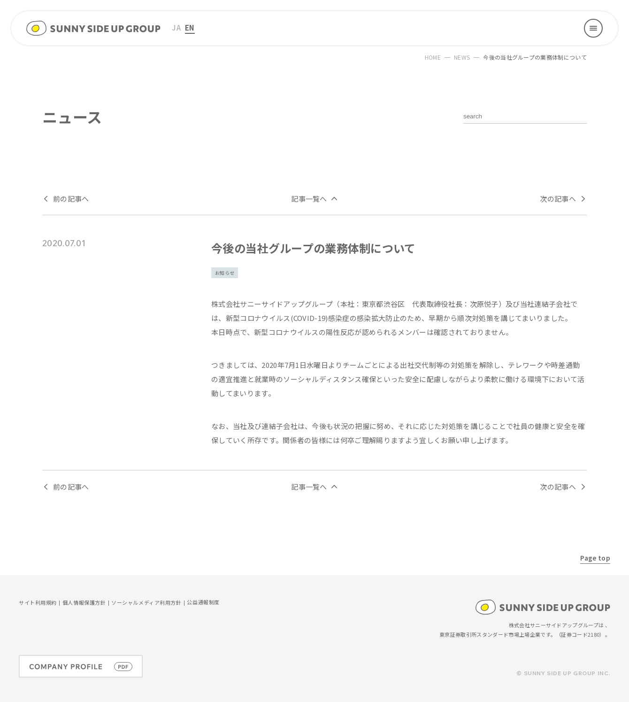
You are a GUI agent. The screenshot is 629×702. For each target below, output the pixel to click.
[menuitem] (176, 28)
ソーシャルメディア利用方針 (146, 603)
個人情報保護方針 (84, 603)
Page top (595, 557)
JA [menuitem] (176, 27)
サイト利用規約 (38, 603)
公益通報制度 (203, 603)
